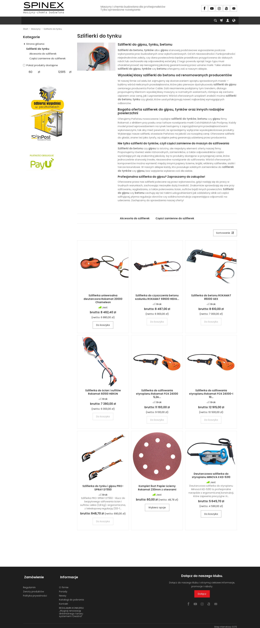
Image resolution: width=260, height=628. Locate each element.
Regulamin (29, 585)
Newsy (62, 593)
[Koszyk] (221, 21)
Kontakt (63, 601)
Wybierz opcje (157, 508)
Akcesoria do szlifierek (135, 218)
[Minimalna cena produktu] (30, 72)
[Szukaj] (215, 21)
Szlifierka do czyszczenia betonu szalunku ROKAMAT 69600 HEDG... (157, 297)
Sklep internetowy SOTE (225, 624)
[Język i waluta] (234, 21)
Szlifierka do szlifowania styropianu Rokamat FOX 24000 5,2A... (157, 394)
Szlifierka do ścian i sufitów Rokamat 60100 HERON (103, 392)
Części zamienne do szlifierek (175, 218)
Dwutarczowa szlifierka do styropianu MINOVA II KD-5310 (211, 476)
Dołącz (202, 594)
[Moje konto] (228, 21)
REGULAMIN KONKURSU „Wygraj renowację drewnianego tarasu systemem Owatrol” (71, 610)
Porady (63, 589)
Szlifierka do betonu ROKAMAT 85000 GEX (211, 297)
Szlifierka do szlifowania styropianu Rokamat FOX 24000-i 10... (211, 394)
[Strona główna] (44, 8)
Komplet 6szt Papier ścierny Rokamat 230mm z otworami (157, 488)
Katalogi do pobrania (71, 597)
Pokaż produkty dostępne (40, 65)
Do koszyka (103, 325)
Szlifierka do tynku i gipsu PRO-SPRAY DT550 (103, 488)
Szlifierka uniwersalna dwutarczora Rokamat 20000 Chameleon (103, 299)
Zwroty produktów (33, 589)
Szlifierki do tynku (37, 49)
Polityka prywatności (35, 593)
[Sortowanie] (224, 233)
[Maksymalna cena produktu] (61, 72)
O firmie (63, 585)
